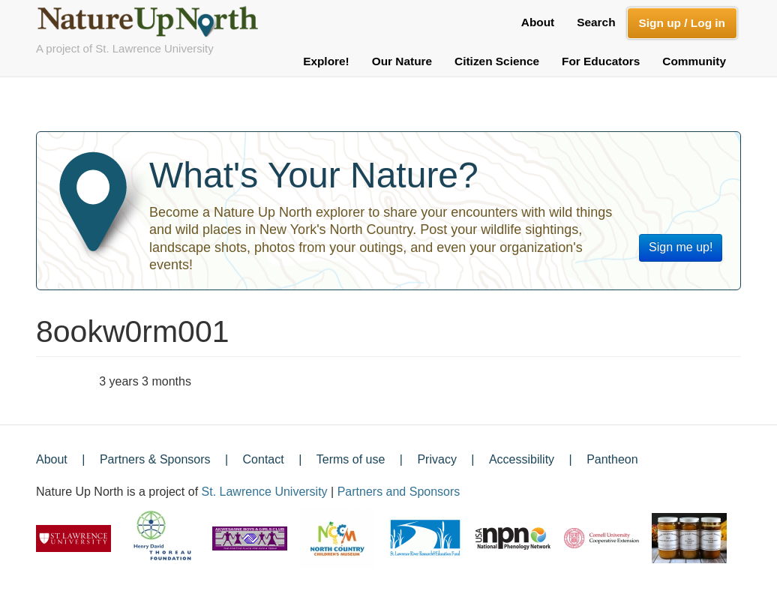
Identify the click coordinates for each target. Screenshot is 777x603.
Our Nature (402, 61)
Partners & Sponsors (155, 459)
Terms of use (351, 459)
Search (596, 22)
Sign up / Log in (682, 22)
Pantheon (612, 459)
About (537, 22)
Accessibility (521, 459)
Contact (263, 459)
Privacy (436, 459)
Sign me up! (680, 247)
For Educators (601, 61)
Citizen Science (496, 61)
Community (694, 61)
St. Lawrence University (265, 491)
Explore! (326, 61)
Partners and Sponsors (399, 491)
